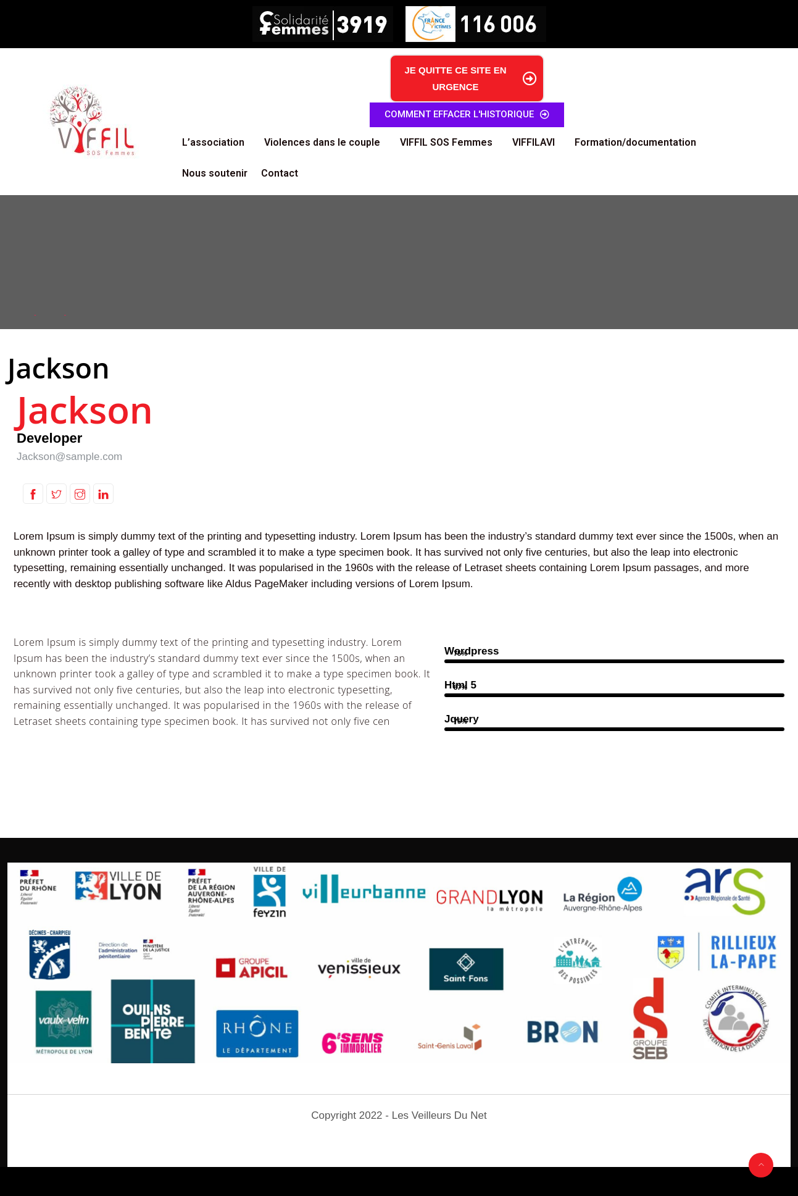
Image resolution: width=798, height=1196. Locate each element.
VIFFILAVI (533, 142)
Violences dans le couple (322, 142)
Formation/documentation (635, 142)
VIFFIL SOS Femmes (446, 142)
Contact (279, 173)
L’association (213, 142)
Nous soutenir (214, 173)
